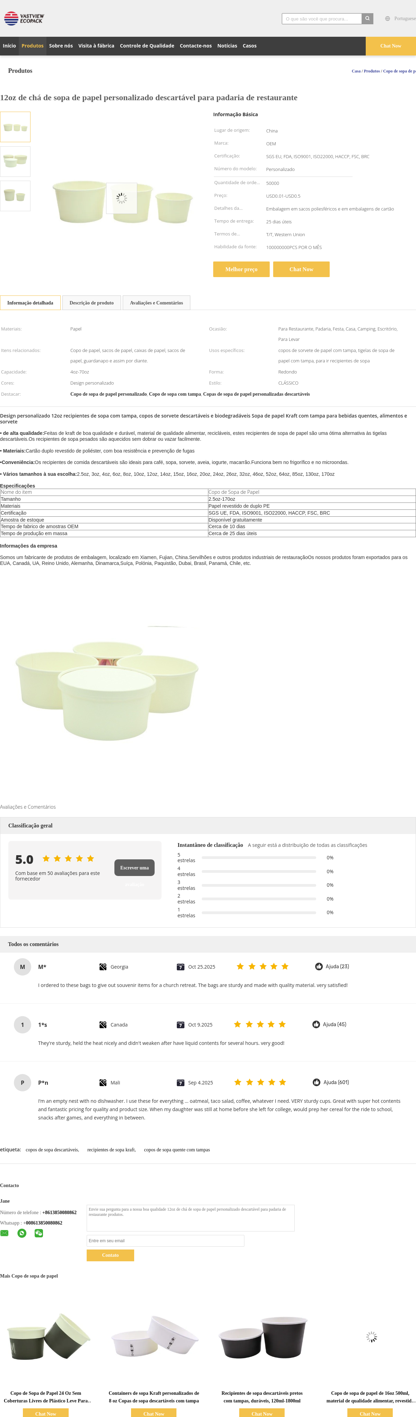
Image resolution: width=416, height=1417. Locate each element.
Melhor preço (241, 269)
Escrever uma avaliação (134, 870)
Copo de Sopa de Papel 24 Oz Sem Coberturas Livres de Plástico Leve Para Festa (46, 1401)
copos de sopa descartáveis (52, 1149)
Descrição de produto (92, 303)
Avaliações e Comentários (156, 303)
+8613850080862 (59, 1212)
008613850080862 (44, 1223)
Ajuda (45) (334, 1025)
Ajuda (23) (337, 967)
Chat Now (390, 46)
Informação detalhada (30, 303)
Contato (110, 1255)
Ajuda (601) (336, 1082)
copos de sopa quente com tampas (177, 1149)
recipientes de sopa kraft (111, 1149)
